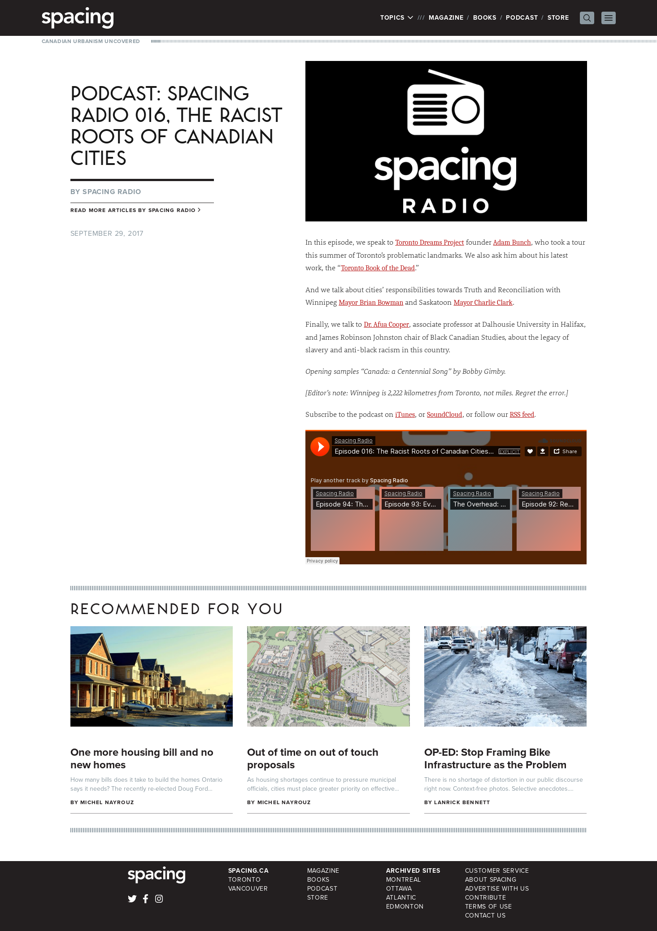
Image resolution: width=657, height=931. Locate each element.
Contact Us (485, 915)
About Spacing (491, 879)
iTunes (405, 415)
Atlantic (401, 897)
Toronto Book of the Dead (378, 268)
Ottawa (399, 888)
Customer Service (497, 870)
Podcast (522, 17)
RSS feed (522, 415)
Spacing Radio (112, 191)
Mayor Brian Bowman (371, 303)
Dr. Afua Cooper (386, 324)
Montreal (404, 879)
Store (558, 17)
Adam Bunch (512, 242)
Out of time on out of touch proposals (313, 758)
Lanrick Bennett (462, 802)
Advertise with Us (497, 888)
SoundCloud (444, 415)
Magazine (446, 17)
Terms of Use (488, 906)
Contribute (485, 897)
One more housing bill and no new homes (141, 758)
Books (484, 17)
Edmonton (405, 906)
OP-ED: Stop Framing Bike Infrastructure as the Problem (495, 758)
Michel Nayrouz (107, 802)
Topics (397, 17)
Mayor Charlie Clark (482, 303)
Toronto (244, 879)
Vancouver (248, 888)
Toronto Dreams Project (429, 242)
